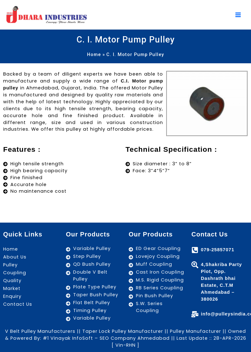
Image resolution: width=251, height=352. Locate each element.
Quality (12, 280)
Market (11, 288)
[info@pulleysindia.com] (194, 314)
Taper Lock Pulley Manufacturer (122, 331)
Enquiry (12, 296)
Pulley (10, 265)
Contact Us (17, 304)
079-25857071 (217, 249)
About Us (14, 257)
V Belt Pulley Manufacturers (40, 331)
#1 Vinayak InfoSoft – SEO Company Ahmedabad (105, 338)
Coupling (14, 273)
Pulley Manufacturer (195, 331)
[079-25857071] (194, 250)
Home (10, 249)
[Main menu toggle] (238, 15)
